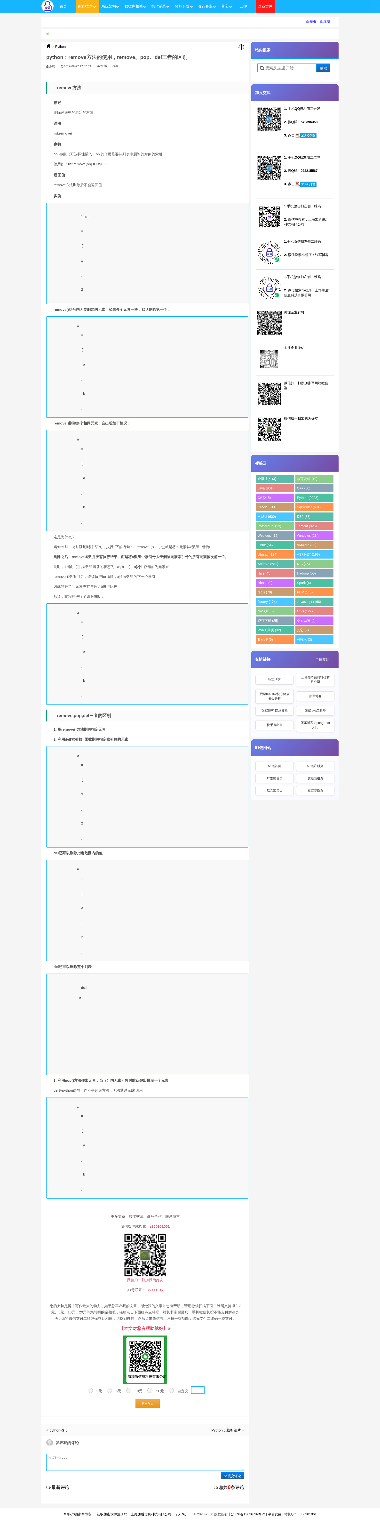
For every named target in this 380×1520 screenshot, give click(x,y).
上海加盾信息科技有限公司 (315, 680)
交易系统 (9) (306, 621)
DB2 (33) (303, 517)
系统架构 (110, 6)
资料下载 (184, 6)
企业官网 (265, 6)
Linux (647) (266, 545)
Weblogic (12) (268, 535)
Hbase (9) (265, 583)
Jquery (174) (267, 602)
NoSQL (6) (266, 611)
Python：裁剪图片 (226, 1430)
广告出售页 (275, 778)
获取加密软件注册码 (112, 1514)
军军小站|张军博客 (77, 1514)
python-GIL (58, 1430)
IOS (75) (303, 564)
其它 (226, 6)
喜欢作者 (147, 1403)
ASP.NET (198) (308, 554)
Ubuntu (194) (267, 554)
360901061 (308, 1514)
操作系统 (160, 6)
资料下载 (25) (268, 621)
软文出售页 (275, 790)
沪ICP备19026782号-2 (248, 1514)
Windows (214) (308, 535)
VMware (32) (306, 545)
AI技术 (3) (304, 639)
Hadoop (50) (306, 573)
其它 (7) (303, 630)
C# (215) (264, 498)
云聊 (243, 6)
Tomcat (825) (307, 526)
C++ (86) (303, 488)
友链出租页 (315, 778)
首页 (63, 6)
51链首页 (274, 766)
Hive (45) (264, 573)
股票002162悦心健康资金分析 (274, 696)
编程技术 (87, 6)
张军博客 (274, 679)
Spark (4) (304, 583)
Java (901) (266, 488)
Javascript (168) (309, 602)
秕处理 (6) (265, 639)
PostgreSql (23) (269, 526)
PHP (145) (305, 592)
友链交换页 (315, 790)
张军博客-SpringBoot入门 (315, 725)
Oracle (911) (267, 507)
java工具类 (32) (269, 630)
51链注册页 (315, 766)
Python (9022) (307, 498)
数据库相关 (135, 6)
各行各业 (207, 6)
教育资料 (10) (307, 479)
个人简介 (181, 1514)
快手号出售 (275, 725)
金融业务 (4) (267, 479)
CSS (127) (305, 611)
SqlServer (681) (309, 507)
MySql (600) (267, 517)
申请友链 (322, 659)
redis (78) (265, 592)
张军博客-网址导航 (274, 710)
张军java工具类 (315, 710)
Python (60, 46)
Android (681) (268, 564)
